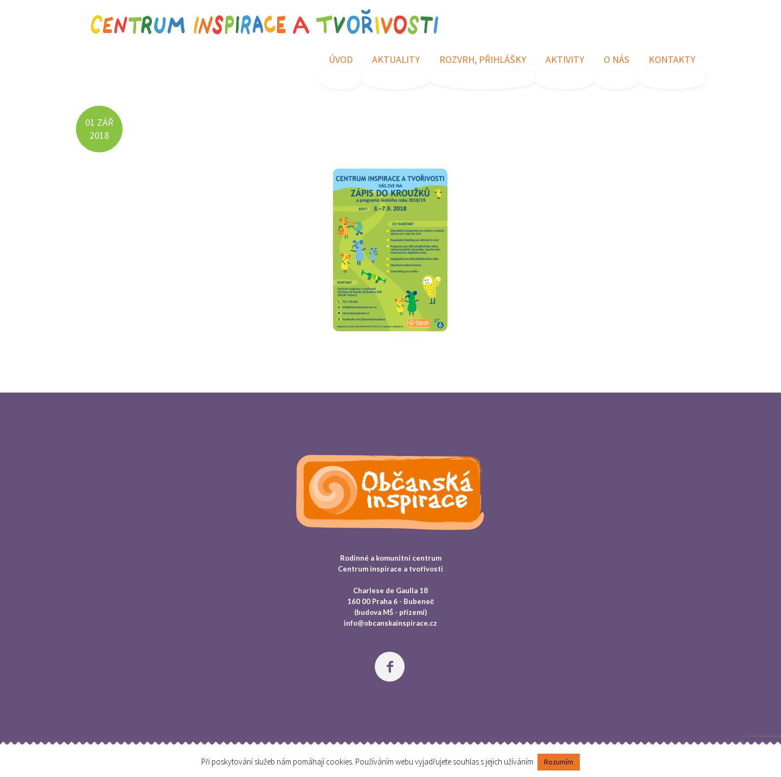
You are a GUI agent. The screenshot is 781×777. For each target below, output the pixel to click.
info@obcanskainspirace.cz (390, 623)
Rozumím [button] (558, 762)
